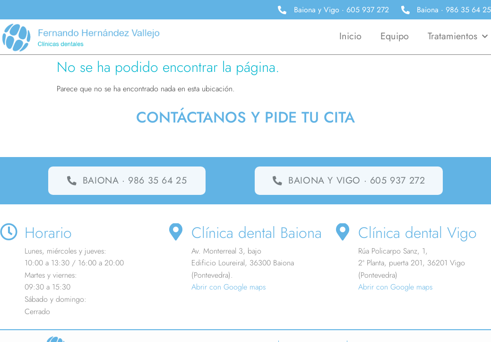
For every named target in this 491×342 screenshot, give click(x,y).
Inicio (350, 36)
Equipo (394, 36)
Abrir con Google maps (228, 287)
